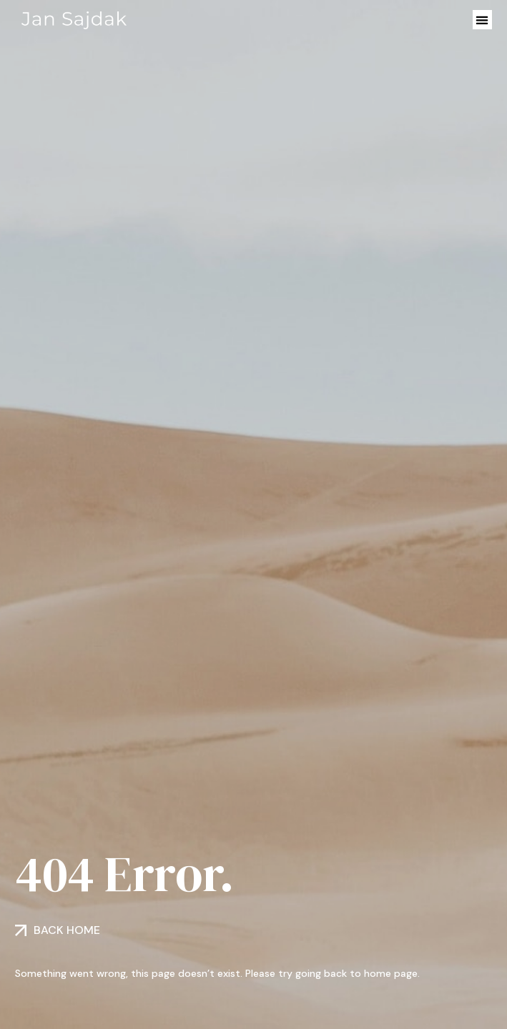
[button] (482, 19)
